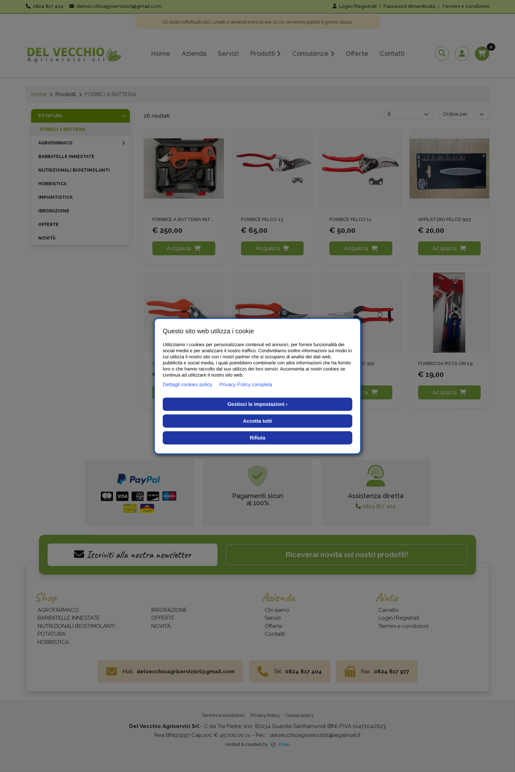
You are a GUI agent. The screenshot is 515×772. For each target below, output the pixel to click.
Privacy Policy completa (246, 384)
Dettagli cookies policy (187, 384)
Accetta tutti (257, 421)
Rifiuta (257, 438)
